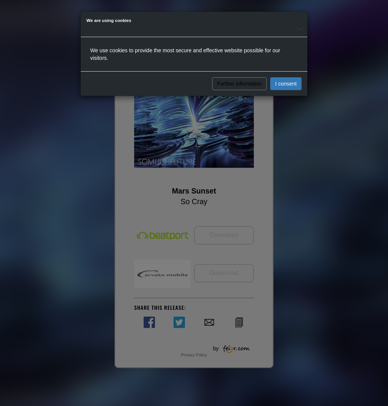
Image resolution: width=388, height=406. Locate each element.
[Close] (299, 27)
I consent (286, 84)
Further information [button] (239, 84)
